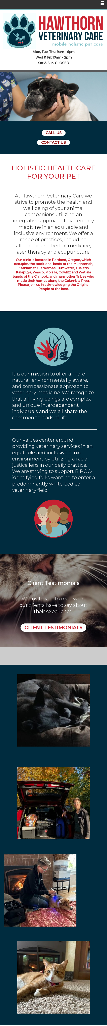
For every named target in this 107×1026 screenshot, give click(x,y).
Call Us (54, 133)
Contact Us (53, 142)
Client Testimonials (53, 627)
